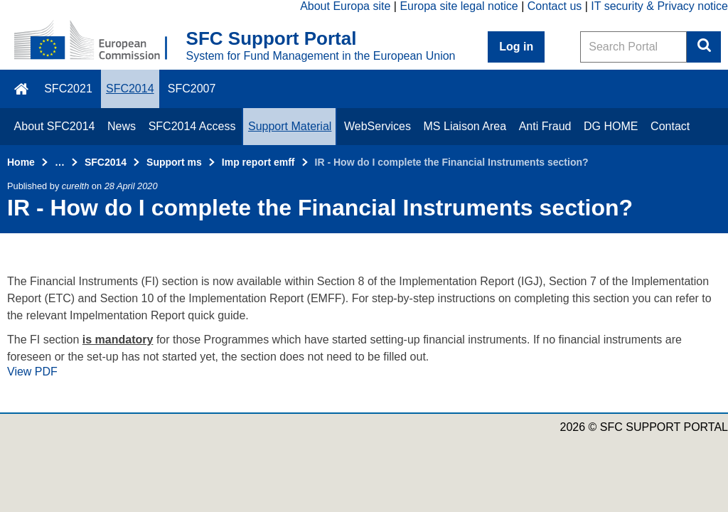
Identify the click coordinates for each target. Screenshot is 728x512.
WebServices (377, 126)
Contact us (555, 6)
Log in (516, 47)
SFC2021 (68, 88)
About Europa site (345, 6)
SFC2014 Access (192, 126)
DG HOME (611, 126)
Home (21, 162)
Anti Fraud (545, 126)
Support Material (289, 126)
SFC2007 (192, 88)
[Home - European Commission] (100, 41)
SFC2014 (130, 88)
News (121, 126)
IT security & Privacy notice (659, 6)
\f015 (22, 89)
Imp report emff (258, 162)
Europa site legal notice (459, 6)
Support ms (174, 162)
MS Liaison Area (465, 126)
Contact (670, 126)
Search (704, 47)
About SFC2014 (54, 126)
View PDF (32, 372)
